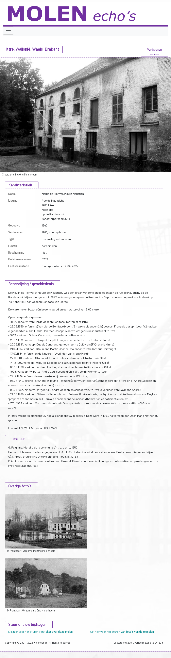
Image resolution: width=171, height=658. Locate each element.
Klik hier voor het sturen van (40, 631)
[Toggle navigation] (8, 31)
